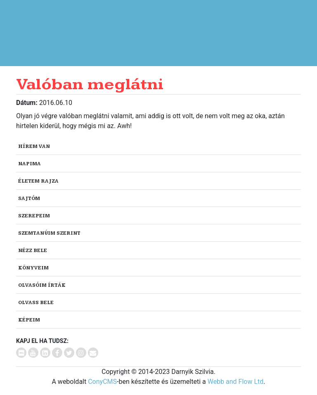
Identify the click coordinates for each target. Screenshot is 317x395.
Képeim (29, 320)
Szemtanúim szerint (49, 233)
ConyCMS (102, 381)
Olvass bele (36, 303)
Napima (29, 164)
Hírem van (34, 146)
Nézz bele (32, 250)
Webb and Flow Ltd (236, 381)
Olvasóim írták (42, 285)
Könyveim (33, 268)
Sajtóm (29, 198)
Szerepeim (34, 216)
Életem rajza (38, 181)
